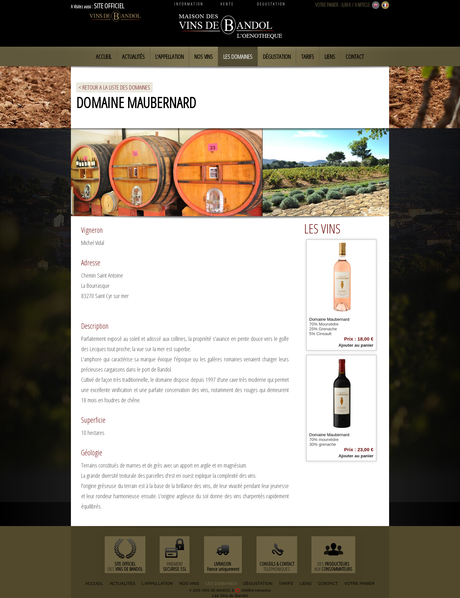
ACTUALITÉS (122, 583)
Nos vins (203, 56)
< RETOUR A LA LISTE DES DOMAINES (114, 87)
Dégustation (277, 56)
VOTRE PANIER (326, 4)
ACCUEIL (94, 583)
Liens (330, 56)
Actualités (133, 56)
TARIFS (286, 583)
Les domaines (237, 56)
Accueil (103, 56)
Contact (355, 56)
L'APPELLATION (157, 583)
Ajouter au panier (355, 345)
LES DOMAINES (221, 583)
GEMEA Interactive (256, 590)
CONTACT (328, 583)
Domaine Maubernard (329, 319)
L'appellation (169, 56)
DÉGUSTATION (257, 583)
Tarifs (307, 56)
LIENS (306, 583)
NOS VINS (189, 583)
